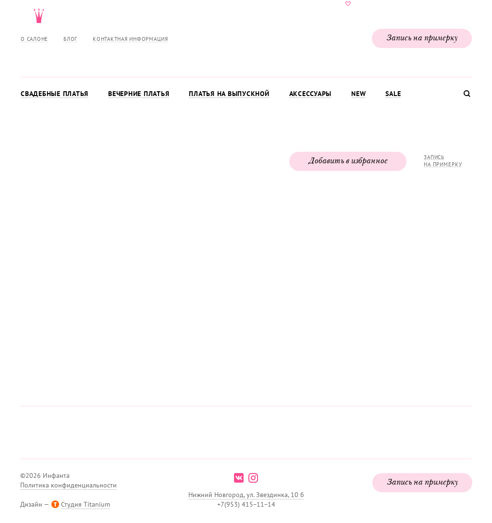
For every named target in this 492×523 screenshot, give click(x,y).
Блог (70, 39)
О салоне (34, 39)
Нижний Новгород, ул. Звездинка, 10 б (246, 494)
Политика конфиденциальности (68, 485)
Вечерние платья (138, 93)
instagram (253, 478)
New (358, 93)
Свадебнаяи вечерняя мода (246, 36)
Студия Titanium (85, 504)
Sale (393, 93)
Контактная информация (130, 39)
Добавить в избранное (347, 161)
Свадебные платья (54, 93)
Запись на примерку (421, 38)
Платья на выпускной (229, 93)
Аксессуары (310, 93)
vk (239, 478)
